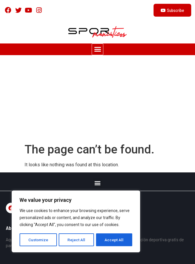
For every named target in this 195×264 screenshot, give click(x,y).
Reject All (77, 239)
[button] (97, 49)
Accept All (114, 239)
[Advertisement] (97, 99)
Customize (38, 239)
